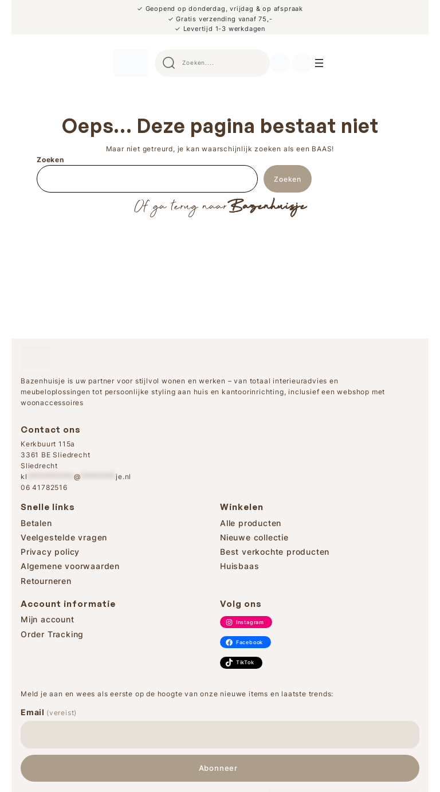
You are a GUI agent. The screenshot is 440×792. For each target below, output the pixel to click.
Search (256, 63)
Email (49, 712)
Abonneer (218, 768)
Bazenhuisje (267, 207)
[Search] (319, 63)
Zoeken (50, 159)
